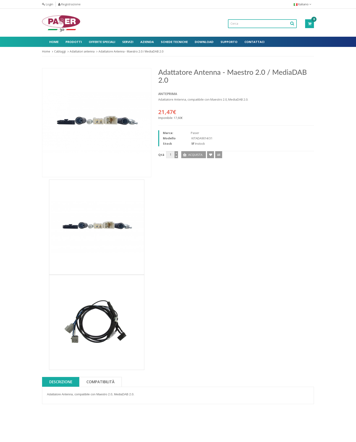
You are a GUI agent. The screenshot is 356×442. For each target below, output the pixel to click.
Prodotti (74, 42)
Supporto (229, 42)
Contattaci (254, 42)
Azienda (147, 42)
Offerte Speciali (102, 42)
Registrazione (69, 4)
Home (54, 42)
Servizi (127, 42)
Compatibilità (100, 381)
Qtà (161, 155)
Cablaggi (60, 51)
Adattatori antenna (82, 51)
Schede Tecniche (174, 42)
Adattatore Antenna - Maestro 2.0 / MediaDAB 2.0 (131, 51)
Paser (195, 133)
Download (204, 42)
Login (47, 4)
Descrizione (60, 381)
